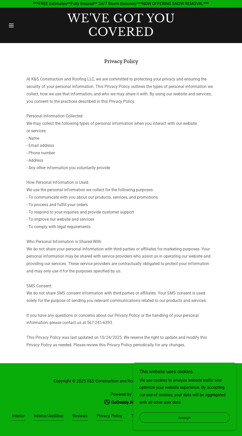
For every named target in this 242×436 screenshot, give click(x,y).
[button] (23, 25)
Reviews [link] (80, 415)
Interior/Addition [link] (48, 415)
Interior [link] (18, 415)
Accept (184, 424)
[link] (121, 34)
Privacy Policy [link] (109, 415)
